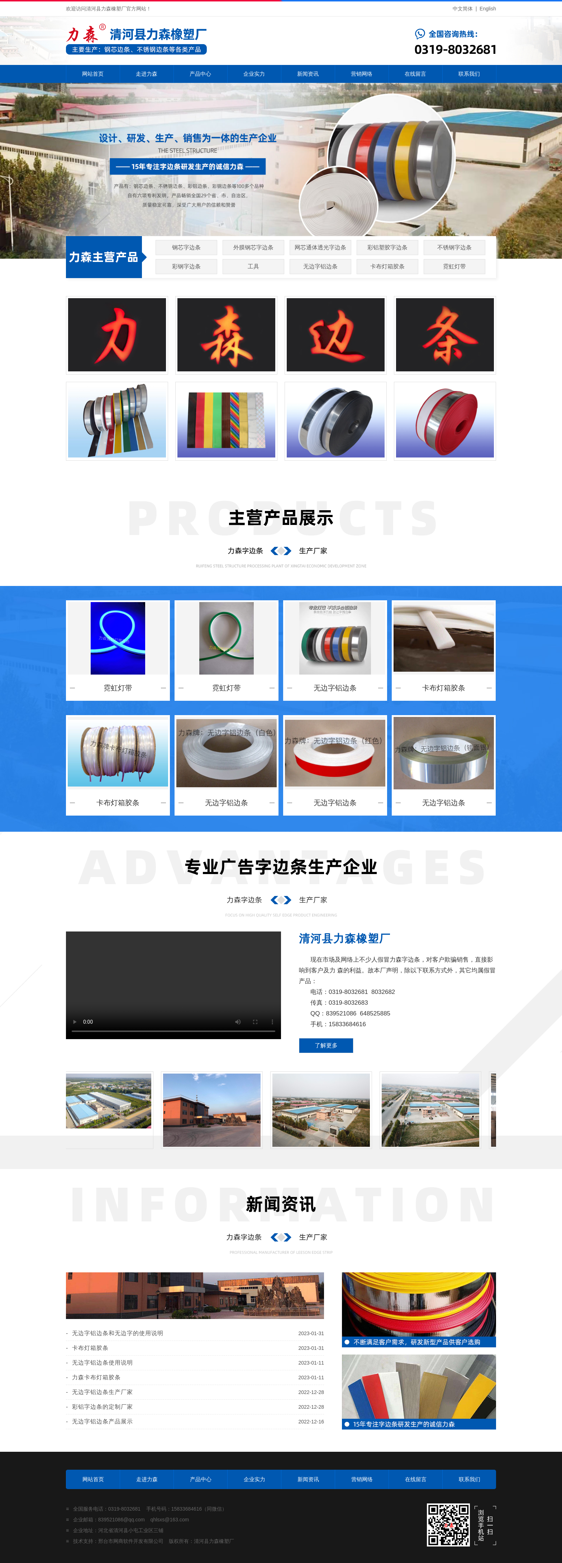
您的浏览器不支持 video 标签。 (173, 985)
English (488, 8)
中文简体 (463, 8)
